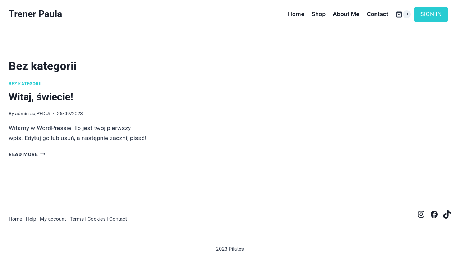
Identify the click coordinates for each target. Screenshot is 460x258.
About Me (346, 14)
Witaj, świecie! (41, 97)
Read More (27, 154)
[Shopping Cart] (403, 14)
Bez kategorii (25, 83)
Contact (377, 14)
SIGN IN (431, 14)
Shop (319, 14)
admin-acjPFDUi (32, 113)
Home (296, 14)
